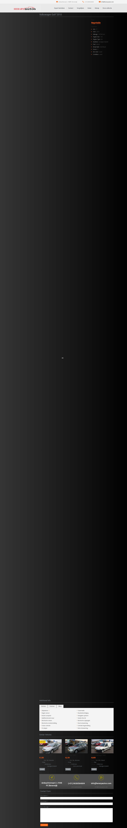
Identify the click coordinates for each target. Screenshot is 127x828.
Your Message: (45, 807)
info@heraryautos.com (107, 2)
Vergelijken (80, 8)
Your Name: (44, 795)
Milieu (60, 706)
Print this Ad (110, 15)
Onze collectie (107, 8)
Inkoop (97, 8)
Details (42, 769)
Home (89, 8)
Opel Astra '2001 (70, 755)
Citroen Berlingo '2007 (98, 755)
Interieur (43, 706)
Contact (70, 8)
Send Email (44, 825)
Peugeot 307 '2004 (45, 755)
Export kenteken (59, 8)
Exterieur (52, 706)
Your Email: (44, 801)
